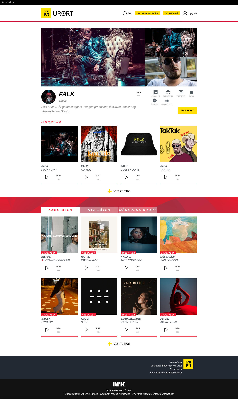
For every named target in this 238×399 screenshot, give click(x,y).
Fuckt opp (49, 169)
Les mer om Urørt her (148, 13)
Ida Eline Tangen (89, 394)
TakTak (165, 169)
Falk (44, 166)
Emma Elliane (131, 318)
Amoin (164, 318)
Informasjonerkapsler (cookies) (166, 372)
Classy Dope (130, 169)
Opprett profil (171, 13)
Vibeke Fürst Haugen (163, 394)
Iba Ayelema (168, 322)
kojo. (85, 318)
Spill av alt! (187, 110)
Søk (127, 13)
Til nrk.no (9, 2)
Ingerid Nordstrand (120, 394)
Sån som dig (169, 260)
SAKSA (46, 318)
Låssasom (167, 256)
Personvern (176, 369)
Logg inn (190, 13)
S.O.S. (85, 322)
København (89, 260)
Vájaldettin (129, 322)
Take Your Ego (131, 260)
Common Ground (57, 260)
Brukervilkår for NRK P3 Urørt (166, 365)
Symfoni (47, 322)
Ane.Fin (126, 256)
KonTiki (86, 169)
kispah (46, 256)
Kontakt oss (176, 362)
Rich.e (85, 256)
